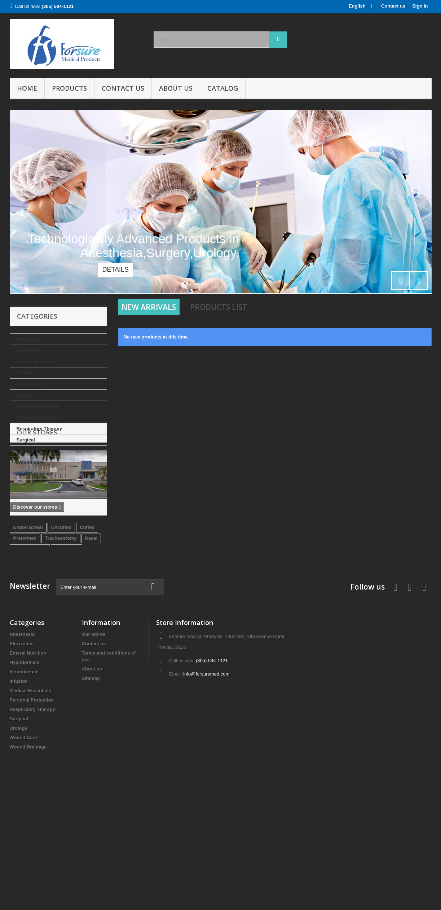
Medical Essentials (37, 406)
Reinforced (66, 645)
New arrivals (149, 307)
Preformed (25, 635)
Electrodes (28, 350)
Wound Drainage (35, 473)
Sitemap (91, 795)
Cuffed (87, 624)
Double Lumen (29, 656)
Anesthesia (29, 339)
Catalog (222, 88)
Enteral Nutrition (35, 361)
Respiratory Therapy (39, 428)
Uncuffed (61, 624)
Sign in (420, 6)
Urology (25, 451)
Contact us (393, 6)
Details (115, 269)
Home (27, 88)
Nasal (91, 635)
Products (69, 88)
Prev (400, 280)
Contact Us (123, 88)
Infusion (26, 395)
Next (418, 280)
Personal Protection (39, 417)
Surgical (26, 440)
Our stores (37, 501)
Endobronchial (29, 645)
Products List (218, 307)
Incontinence (31, 384)
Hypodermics (31, 372)
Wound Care (30, 462)
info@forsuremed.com (206, 791)
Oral (58, 656)
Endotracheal (28, 624)
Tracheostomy (61, 635)
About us (176, 88)
